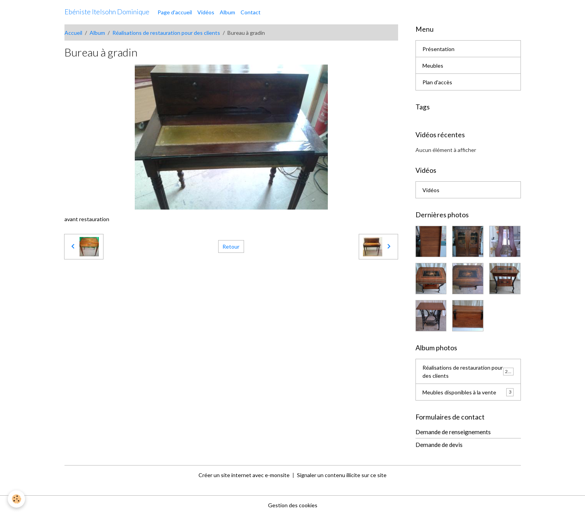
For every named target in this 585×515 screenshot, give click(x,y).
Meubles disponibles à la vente (468, 392)
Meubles (432, 65)
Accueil (73, 32)
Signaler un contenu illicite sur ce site (342, 475)
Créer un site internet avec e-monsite (244, 475)
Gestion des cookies (292, 505)
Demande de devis (439, 444)
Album (227, 12)
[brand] (106, 12)
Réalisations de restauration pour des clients (166, 32)
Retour (230, 246)
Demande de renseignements (453, 431)
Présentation (438, 49)
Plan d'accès (437, 82)
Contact (251, 12)
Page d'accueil (175, 12)
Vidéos (205, 12)
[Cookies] (16, 499)
